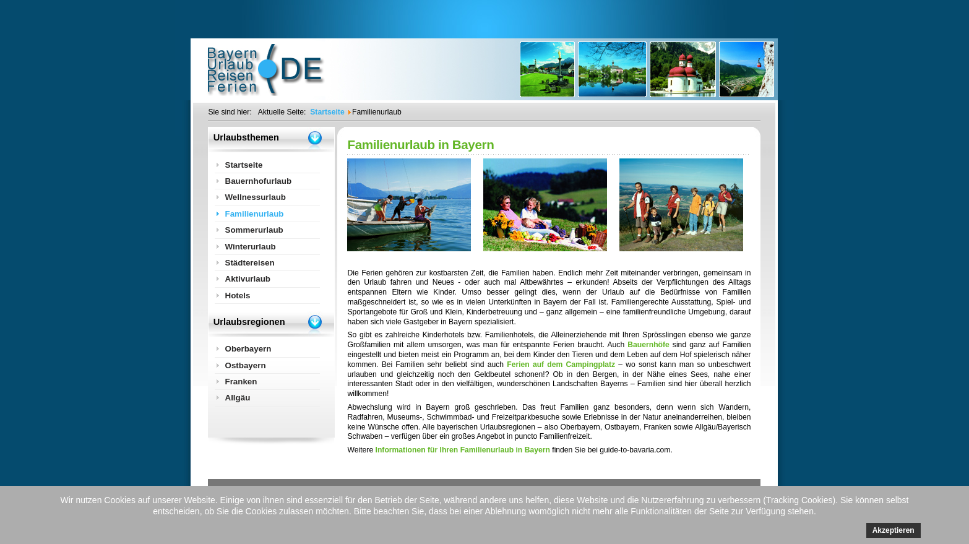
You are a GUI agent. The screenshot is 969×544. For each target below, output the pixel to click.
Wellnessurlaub (255, 197)
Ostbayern (245, 365)
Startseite (243, 165)
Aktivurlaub (247, 278)
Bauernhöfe (648, 344)
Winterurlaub (250, 246)
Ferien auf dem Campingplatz (561, 364)
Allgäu (237, 397)
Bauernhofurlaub (258, 181)
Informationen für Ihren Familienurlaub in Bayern (463, 450)
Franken (241, 381)
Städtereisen (249, 262)
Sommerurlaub (254, 230)
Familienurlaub (254, 213)
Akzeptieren (893, 530)
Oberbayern (248, 348)
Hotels (237, 295)
